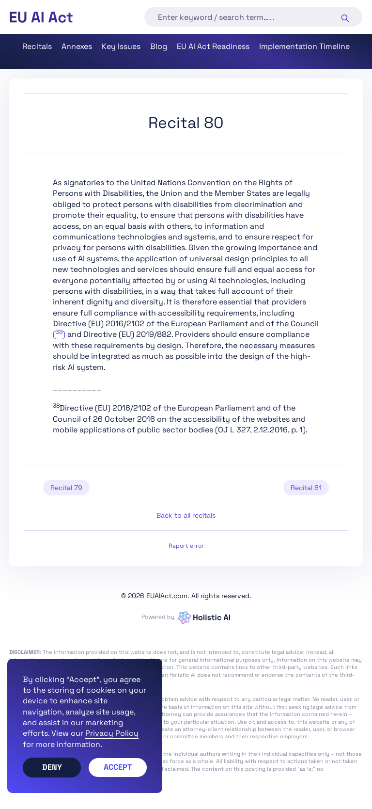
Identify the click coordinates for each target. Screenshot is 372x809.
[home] (41, 17)
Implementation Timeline (304, 46)
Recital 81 (306, 487)
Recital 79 (66, 487)
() (59, 334)
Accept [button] (118, 767)
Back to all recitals (186, 515)
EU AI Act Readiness (213, 46)
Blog (158, 46)
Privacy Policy (112, 733)
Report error (186, 546)
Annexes (77, 46)
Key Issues (121, 46)
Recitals (37, 46)
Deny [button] (52, 767)
